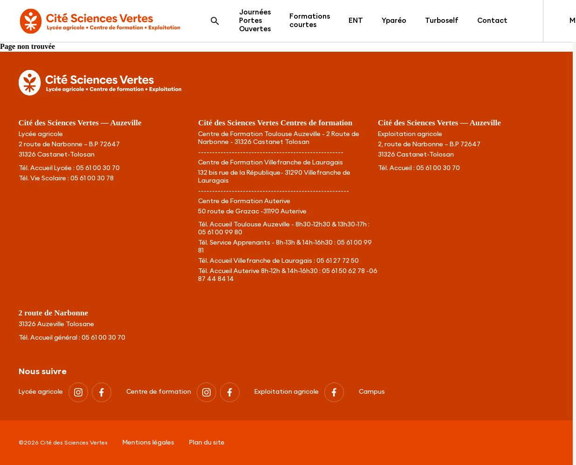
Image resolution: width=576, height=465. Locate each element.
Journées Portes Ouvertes (255, 21)
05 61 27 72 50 (337, 261)
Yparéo (394, 20)
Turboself (442, 20)
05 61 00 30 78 (92, 178)
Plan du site (207, 442)
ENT (356, 20)
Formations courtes (309, 20)
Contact (492, 20)
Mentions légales (148, 442)
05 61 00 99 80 (220, 232)
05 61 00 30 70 (98, 168)
